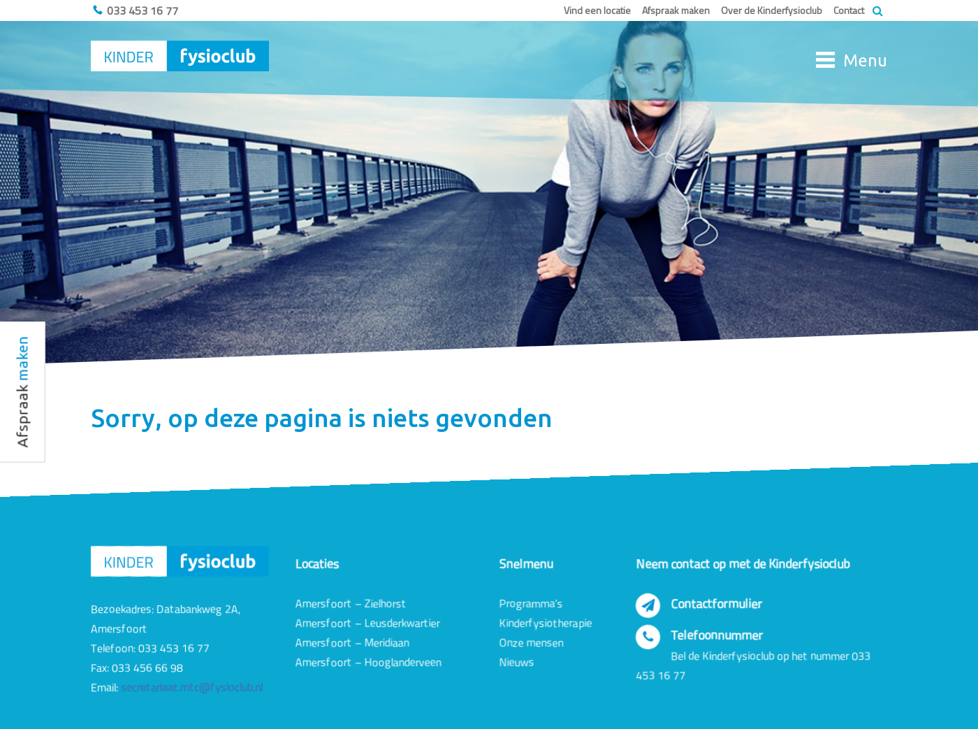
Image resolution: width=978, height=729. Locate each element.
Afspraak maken (676, 10)
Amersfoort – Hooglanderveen (368, 662)
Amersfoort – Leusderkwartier (367, 622)
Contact (848, 10)
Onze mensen (531, 642)
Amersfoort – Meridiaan (352, 642)
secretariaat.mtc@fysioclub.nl (192, 687)
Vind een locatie (597, 10)
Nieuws (516, 662)
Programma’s (531, 603)
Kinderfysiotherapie (545, 622)
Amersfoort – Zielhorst (351, 603)
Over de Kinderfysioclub (771, 10)
